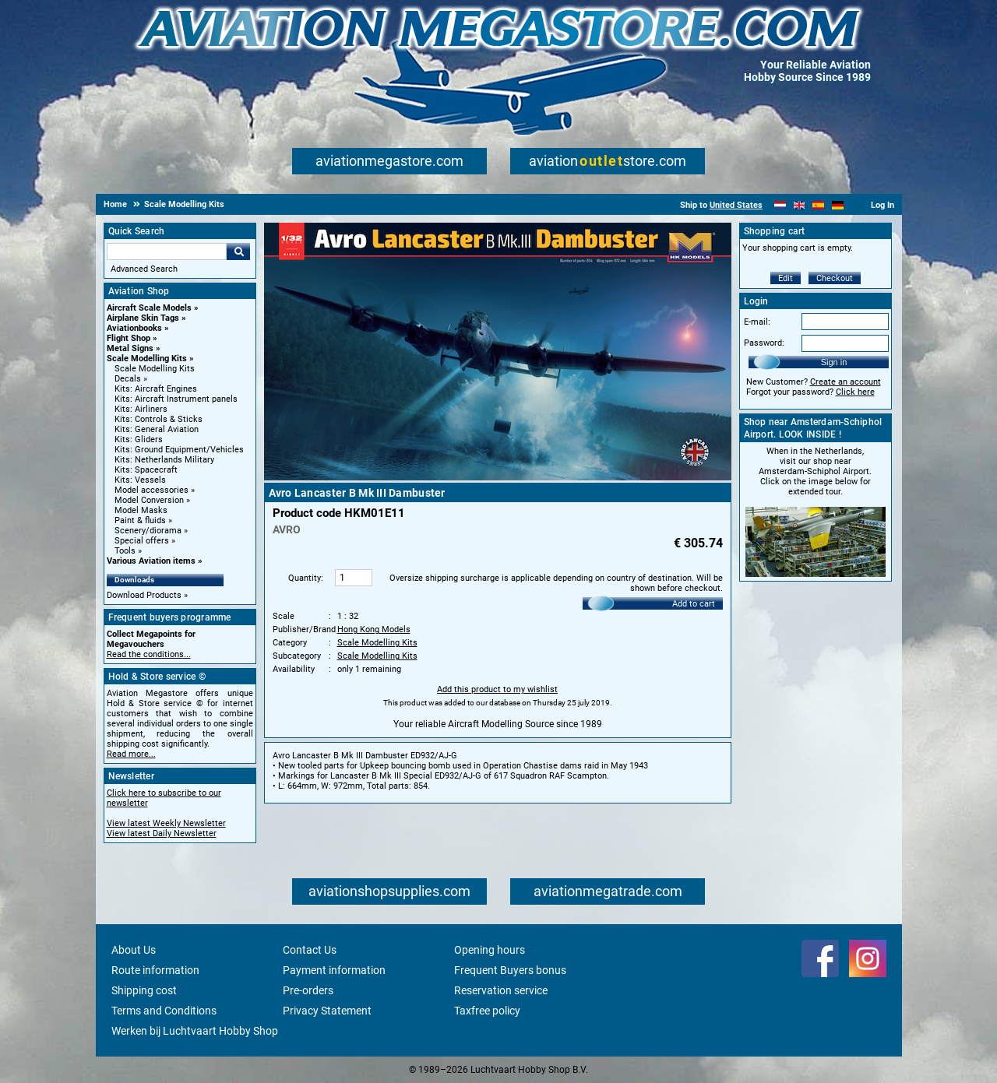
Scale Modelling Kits (147, 358)
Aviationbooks (134, 328)
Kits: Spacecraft (146, 470)
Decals (127, 379)
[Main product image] (497, 477)
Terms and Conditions (164, 1010)
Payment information (334, 970)
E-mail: (757, 322)
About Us (133, 950)
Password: (764, 343)
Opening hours (489, 950)
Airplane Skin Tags (143, 318)
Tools (125, 551)
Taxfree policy (487, 1010)
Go (238, 251)
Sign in (834, 362)
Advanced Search (144, 269)
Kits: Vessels (140, 480)
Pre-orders (308, 990)
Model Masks (140, 510)
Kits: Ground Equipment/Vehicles (179, 450)
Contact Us (309, 950)
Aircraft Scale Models (149, 308)
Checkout (834, 278)
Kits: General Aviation (156, 429)
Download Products (144, 595)
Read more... (131, 754)
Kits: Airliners (140, 409)
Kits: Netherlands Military (164, 460)
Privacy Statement (327, 1010)
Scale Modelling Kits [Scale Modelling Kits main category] (154, 369)
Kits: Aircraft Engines (155, 389)
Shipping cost (144, 990)
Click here (855, 392)
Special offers (141, 541)
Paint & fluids (140, 520)
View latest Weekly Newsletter (166, 823)
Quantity (304, 578)
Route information (155, 970)
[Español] (818, 205)
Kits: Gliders (138, 439)
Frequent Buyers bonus (510, 970)
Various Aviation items (151, 561)
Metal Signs (130, 348)
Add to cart (693, 604)
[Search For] (167, 251)
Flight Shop (128, 338)
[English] (799, 205)
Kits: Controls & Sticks (158, 419)
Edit (785, 278)
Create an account (845, 382)
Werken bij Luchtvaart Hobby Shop (194, 1031)
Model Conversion (149, 500)
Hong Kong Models (373, 629)
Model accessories (151, 490)
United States (736, 205)
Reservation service (501, 990)
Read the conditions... (149, 654)
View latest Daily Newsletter (162, 833)
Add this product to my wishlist (497, 689)
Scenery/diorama (147, 531)
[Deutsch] (838, 205)
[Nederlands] (780, 205)
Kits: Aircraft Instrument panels (176, 399)
